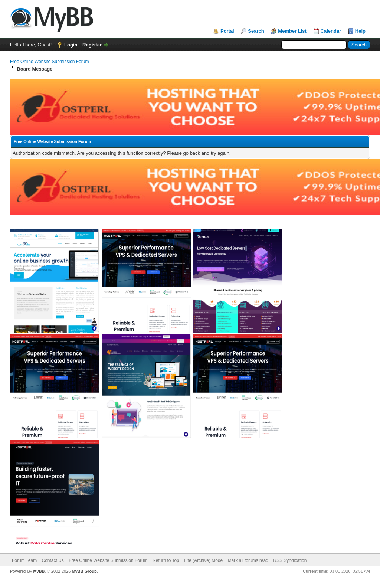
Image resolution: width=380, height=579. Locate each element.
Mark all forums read (248, 560)
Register (92, 45)
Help (360, 31)
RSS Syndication (290, 560)
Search (256, 31)
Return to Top (166, 560)
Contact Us (52, 560)
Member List (292, 31)
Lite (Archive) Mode (203, 560)
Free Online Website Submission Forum (49, 61)
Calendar (331, 31)
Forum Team (24, 560)
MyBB (39, 571)
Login (70, 45)
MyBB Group (84, 571)
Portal (227, 31)
